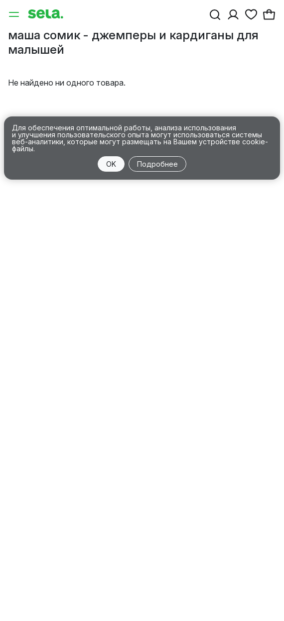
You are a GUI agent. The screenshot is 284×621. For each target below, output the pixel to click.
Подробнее (157, 164)
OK (111, 164)
